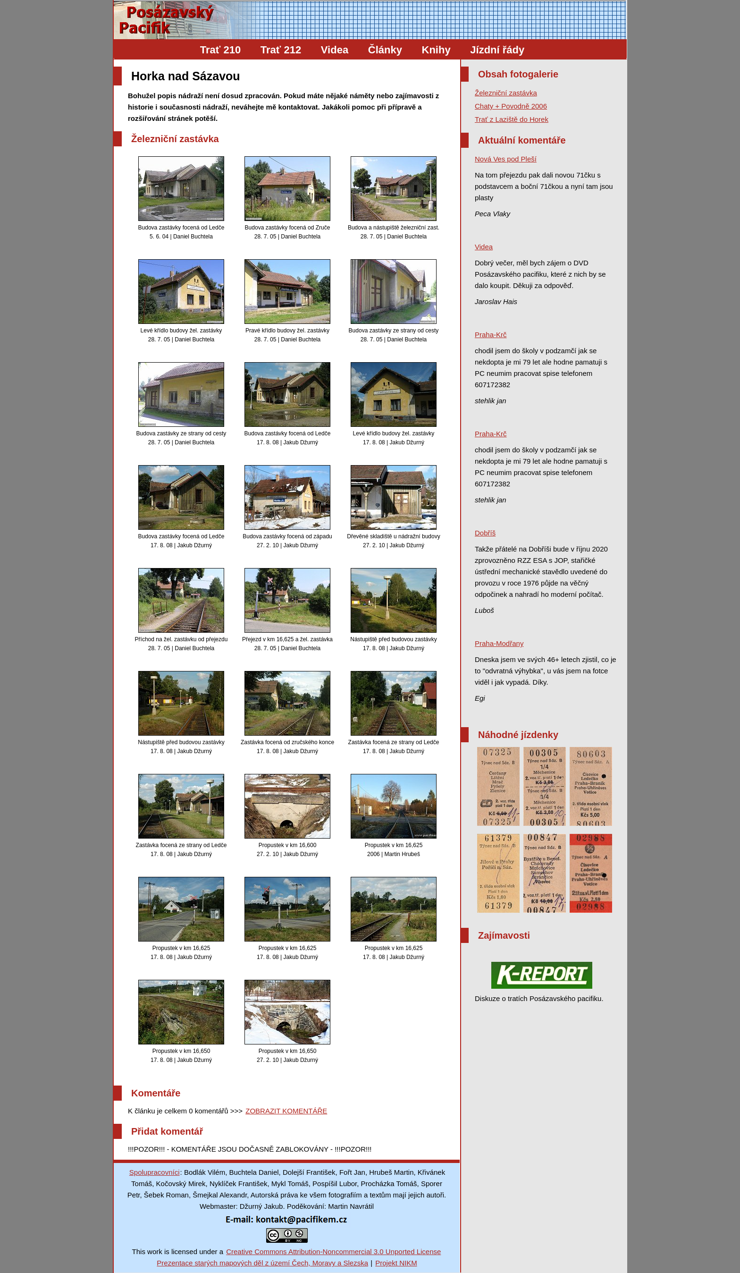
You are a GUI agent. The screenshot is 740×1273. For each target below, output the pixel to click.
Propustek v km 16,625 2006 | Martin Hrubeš (394, 815)
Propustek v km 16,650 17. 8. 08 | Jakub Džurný (181, 1021)
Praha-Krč (491, 335)
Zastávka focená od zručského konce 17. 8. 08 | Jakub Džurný (287, 713)
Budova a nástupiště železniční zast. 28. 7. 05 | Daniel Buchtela (393, 198)
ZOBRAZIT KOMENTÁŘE (286, 1111)
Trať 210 (220, 50)
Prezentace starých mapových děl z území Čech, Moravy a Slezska (262, 1263)
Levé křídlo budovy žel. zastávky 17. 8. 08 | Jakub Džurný (394, 404)
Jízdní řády (497, 50)
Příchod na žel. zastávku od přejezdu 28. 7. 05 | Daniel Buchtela (181, 610)
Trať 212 (281, 50)
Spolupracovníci (154, 1172)
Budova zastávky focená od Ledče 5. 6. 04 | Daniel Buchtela (181, 198)
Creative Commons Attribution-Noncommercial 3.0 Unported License (333, 1252)
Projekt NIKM (396, 1263)
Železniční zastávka (506, 93)
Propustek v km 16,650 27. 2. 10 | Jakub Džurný (287, 1021)
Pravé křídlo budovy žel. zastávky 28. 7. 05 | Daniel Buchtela (287, 301)
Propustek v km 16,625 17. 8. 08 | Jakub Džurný (181, 918)
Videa (334, 50)
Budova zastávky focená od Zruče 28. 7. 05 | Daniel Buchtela (287, 198)
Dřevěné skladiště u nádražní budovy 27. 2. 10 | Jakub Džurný (393, 507)
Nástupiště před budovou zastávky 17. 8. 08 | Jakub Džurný (393, 610)
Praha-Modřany (499, 643)
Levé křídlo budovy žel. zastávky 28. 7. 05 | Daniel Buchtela (181, 301)
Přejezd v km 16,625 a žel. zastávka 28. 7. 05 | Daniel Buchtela (287, 610)
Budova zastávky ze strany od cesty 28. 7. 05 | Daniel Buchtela (394, 301)
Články (385, 50)
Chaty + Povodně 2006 (511, 106)
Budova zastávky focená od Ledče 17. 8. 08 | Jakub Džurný (287, 404)
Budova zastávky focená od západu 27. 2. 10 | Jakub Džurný (287, 507)
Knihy (436, 50)
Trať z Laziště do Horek (511, 119)
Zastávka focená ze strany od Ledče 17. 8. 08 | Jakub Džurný (393, 713)
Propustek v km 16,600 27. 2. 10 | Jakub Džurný (287, 815)
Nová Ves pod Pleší (506, 159)
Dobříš (485, 533)
